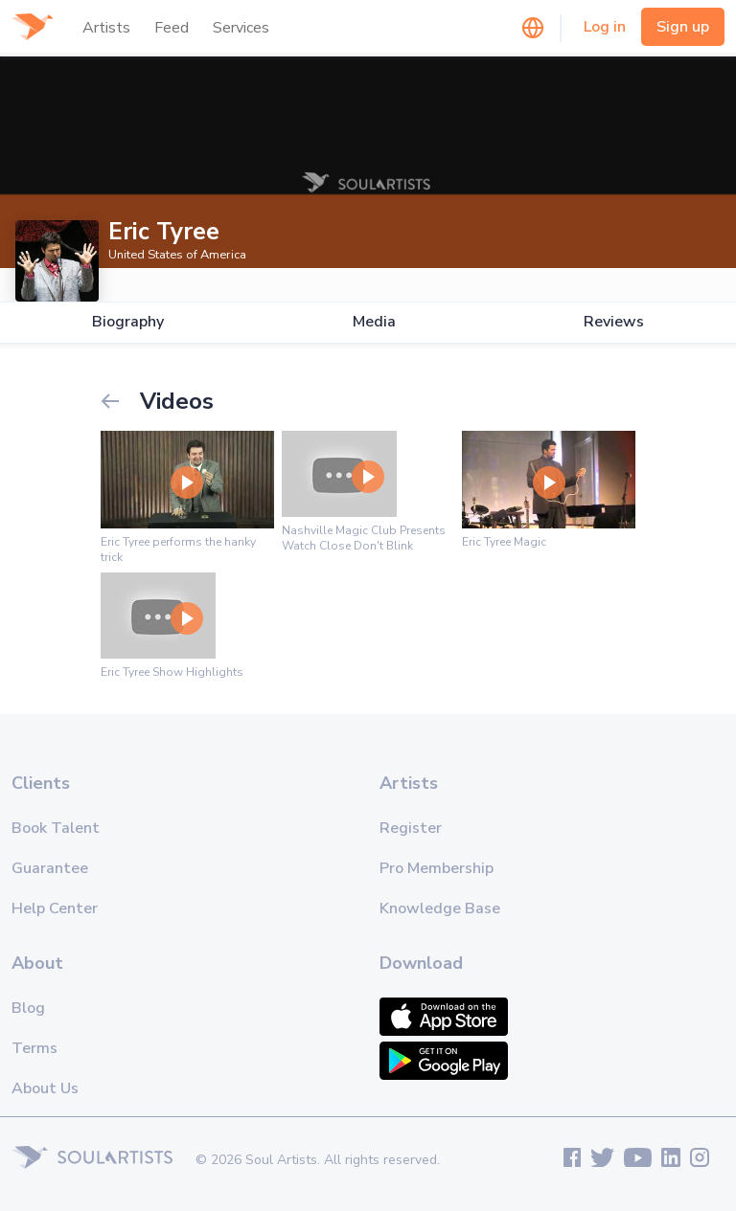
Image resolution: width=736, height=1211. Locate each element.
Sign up (682, 26)
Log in (605, 26)
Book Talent (56, 828)
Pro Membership (437, 868)
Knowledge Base (440, 908)
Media (374, 322)
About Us (45, 1088)
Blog (28, 1008)
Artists (106, 27)
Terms (35, 1048)
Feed (171, 27)
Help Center (55, 908)
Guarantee (50, 868)
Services (241, 27)
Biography (128, 322)
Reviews (614, 322)
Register (411, 828)
